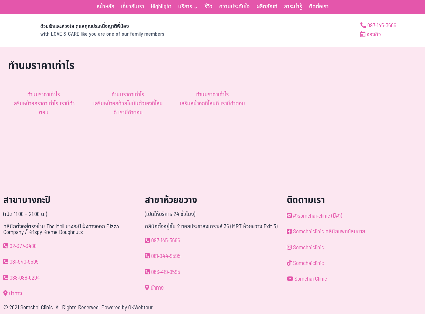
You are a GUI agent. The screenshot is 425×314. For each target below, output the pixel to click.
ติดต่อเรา (319, 6)
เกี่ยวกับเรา (132, 6)
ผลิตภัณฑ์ (266, 6)
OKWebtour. (141, 307)
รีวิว (208, 6)
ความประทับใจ (234, 6)
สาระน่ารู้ (293, 6)
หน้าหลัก (105, 6)
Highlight (161, 6)
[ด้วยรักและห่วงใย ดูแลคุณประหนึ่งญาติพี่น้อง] (86, 30)
